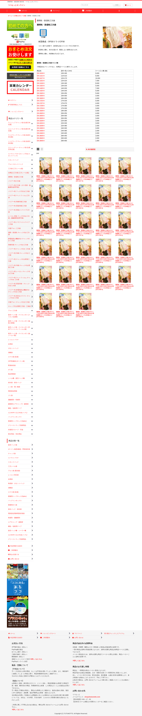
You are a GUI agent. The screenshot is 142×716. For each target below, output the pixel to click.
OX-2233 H (40, 123)
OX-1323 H (40, 86)
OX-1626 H (40, 98)
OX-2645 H (40, 141)
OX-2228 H (40, 121)
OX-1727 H (40, 103)
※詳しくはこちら (36, 659)
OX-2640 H (40, 138)
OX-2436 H (40, 131)
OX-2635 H (40, 136)
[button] (119, 11)
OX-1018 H (40, 73)
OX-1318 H (40, 83)
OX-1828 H (40, 111)
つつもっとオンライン (16, 5)
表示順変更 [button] (90, 149)
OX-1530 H (40, 96)
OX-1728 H (40, 106)
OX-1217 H (40, 78)
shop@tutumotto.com (92, 697)
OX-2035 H (40, 118)
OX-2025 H (40, 113)
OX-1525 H (40, 93)
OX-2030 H (40, 116)
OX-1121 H (40, 76)
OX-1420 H (40, 88)
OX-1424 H (40, 91)
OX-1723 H (40, 101)
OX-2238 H (40, 126)
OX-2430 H (40, 128)
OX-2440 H (40, 133)
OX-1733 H (40, 108)
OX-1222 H (40, 81)
